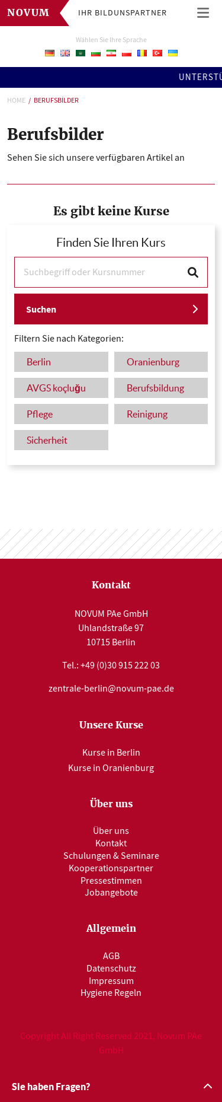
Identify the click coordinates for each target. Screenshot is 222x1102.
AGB (111, 956)
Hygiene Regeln (111, 993)
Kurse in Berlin (111, 753)
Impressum (111, 981)
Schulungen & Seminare (111, 856)
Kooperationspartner (111, 868)
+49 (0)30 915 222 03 (120, 665)
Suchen (41, 309)
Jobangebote (111, 893)
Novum (28, 13)
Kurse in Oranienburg (111, 768)
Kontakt (111, 843)
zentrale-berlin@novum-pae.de (111, 689)
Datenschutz (111, 968)
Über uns (111, 831)
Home (16, 100)
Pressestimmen (111, 881)
